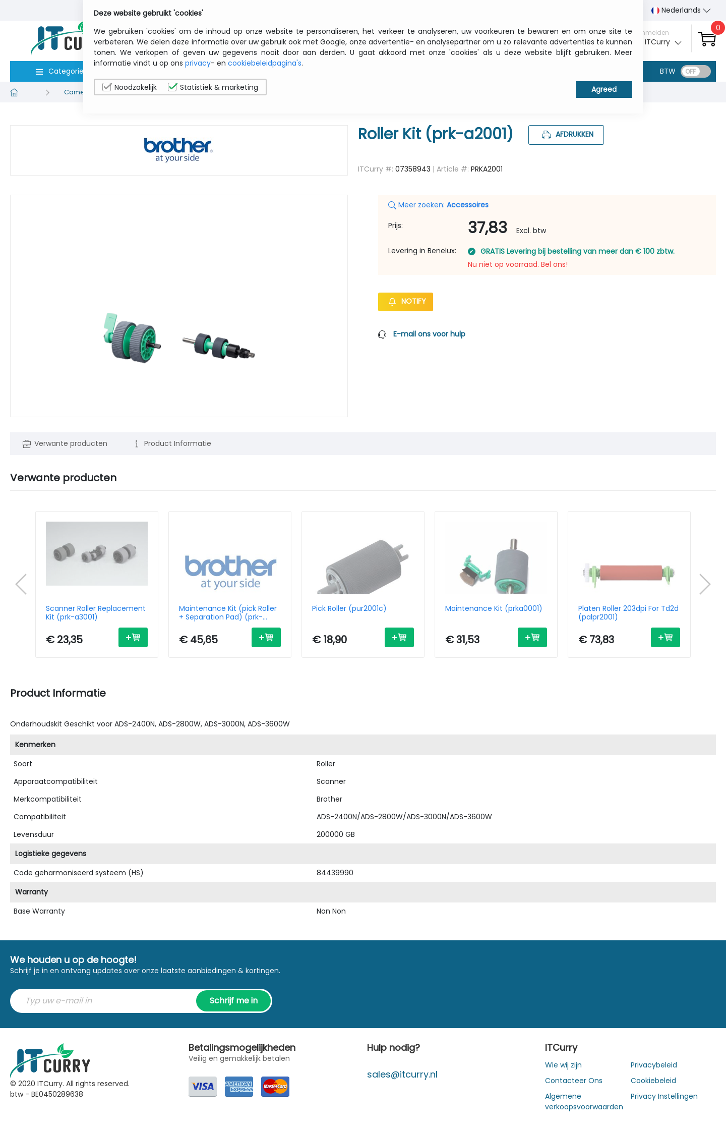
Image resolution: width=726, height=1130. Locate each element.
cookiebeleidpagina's (264, 63)
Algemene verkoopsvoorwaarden (584, 1101)
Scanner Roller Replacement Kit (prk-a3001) (96, 613)
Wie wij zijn (563, 1065)
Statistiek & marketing (213, 87)
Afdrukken (566, 134)
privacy (198, 63)
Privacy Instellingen (664, 1096)
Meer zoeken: (438, 205)
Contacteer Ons (573, 1081)
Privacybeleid (654, 1065)
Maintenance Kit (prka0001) (493, 608)
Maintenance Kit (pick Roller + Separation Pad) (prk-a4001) (228, 613)
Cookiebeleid (653, 1081)
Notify (405, 301)
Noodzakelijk (129, 87)
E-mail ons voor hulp (429, 334)
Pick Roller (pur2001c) (349, 608)
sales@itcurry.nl (402, 1074)
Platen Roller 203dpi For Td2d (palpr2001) (628, 613)
